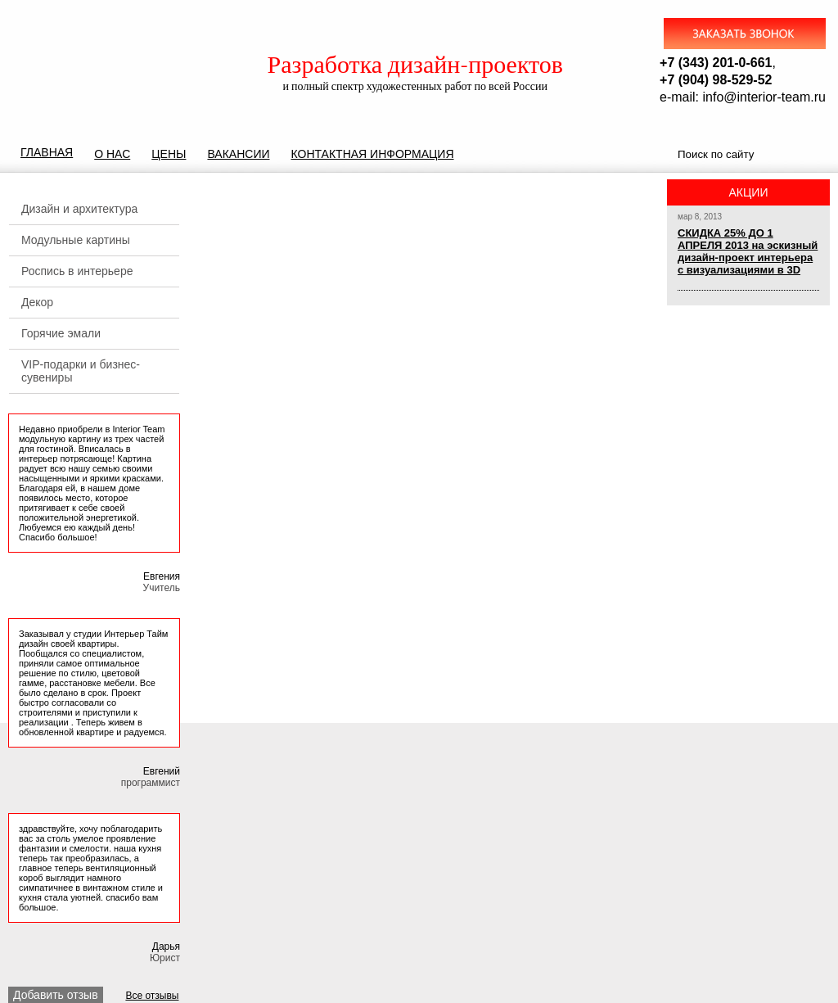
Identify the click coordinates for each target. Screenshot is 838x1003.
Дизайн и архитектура (79, 208)
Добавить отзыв (55, 994)
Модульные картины (75, 239)
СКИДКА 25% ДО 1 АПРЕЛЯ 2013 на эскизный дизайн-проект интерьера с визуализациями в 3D (748, 251)
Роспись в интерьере (77, 271)
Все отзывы (151, 995)
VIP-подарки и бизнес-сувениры (80, 371)
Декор (37, 302)
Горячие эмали (61, 333)
